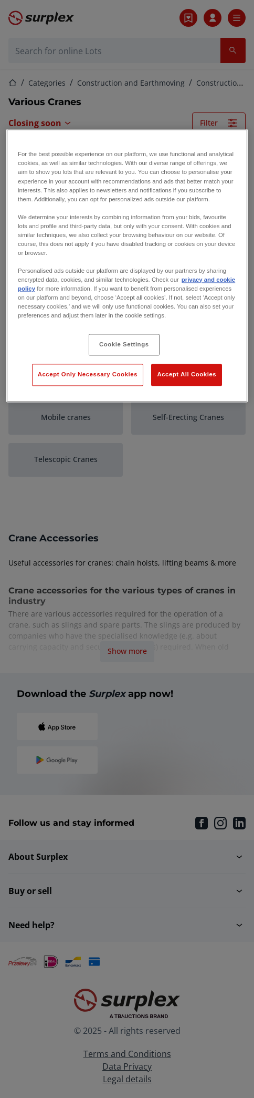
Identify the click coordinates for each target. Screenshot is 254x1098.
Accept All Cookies (186, 375)
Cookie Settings (124, 344)
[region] (127, 266)
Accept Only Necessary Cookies (87, 375)
